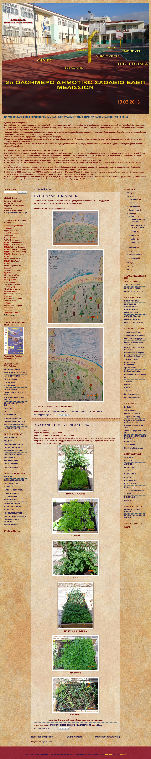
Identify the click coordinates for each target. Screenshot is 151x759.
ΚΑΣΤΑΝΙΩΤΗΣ (130, 474)
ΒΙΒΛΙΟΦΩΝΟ (129, 497)
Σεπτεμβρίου (134, 210)
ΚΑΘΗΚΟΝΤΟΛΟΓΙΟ (12, 376)
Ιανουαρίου (133, 258)
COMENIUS (8, 408)
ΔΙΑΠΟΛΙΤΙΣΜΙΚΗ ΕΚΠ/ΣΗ (14, 425)
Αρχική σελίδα (74, 736)
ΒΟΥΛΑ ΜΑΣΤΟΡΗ (11, 483)
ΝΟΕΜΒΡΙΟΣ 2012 (131, 301)
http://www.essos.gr (132, 394)
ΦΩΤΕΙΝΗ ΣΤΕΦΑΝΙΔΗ (13, 525)
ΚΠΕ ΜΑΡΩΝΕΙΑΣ (11, 464)
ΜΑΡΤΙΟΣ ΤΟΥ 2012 (132, 319)
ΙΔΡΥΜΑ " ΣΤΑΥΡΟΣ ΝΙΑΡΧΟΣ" (132, 511)
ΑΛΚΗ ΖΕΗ (8, 477)
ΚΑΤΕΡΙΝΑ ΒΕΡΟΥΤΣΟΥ (13, 490)
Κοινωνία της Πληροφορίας (135, 374)
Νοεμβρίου (133, 203)
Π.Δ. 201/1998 (9, 382)
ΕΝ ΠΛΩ (127, 500)
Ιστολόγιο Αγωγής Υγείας (134, 339)
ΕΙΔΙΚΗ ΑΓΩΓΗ (10, 415)
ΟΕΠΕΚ (127, 378)
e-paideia (128, 381)
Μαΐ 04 (134, 239)
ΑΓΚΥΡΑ (127, 471)
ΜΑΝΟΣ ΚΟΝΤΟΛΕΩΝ (12, 503)
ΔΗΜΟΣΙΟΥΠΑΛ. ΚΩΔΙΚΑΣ (14, 373)
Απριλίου (133, 247)
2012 (129, 266)
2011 (129, 270)
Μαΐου (131, 214)
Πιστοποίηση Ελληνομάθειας (130, 364)
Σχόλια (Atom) (47, 742)
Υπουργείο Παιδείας (132, 332)
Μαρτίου (132, 251)
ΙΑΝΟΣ (127, 487)
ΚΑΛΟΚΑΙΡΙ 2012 (131, 309)
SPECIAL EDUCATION (12, 418)
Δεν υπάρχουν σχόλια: (43, 415)
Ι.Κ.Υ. (6, 411)
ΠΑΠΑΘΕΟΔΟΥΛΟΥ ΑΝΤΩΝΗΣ (11, 520)
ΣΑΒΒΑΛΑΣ (129, 494)
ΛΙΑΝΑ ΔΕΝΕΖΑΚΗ (11, 493)
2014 (129, 196)
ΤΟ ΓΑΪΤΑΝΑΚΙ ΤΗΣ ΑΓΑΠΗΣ (56, 196)
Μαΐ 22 (134, 232)
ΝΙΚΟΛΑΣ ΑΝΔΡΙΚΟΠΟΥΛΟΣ (15, 516)
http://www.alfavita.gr (132, 397)
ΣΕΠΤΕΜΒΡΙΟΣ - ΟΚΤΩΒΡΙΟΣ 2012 (131, 305)
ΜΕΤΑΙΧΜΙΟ (129, 467)
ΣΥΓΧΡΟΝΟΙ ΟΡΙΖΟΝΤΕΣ (134, 490)
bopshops (109, 754)
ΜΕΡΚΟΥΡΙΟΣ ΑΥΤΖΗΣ (13, 513)
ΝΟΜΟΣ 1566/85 (10, 379)
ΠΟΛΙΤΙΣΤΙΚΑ (9, 441)
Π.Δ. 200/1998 (9, 386)
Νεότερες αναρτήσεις (43, 736)
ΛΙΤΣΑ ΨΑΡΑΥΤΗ (10, 496)
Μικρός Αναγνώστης (132, 413)
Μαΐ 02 (134, 243)
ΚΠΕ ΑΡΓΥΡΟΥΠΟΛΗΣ (13, 454)
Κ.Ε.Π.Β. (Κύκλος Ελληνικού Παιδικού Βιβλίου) (135, 421)
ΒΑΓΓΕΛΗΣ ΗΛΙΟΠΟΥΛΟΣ (14, 480)
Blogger (123, 754)
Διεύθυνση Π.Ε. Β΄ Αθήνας (134, 335)
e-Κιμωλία (128, 391)
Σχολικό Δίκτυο (130, 368)
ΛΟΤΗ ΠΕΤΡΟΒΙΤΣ (11, 500)
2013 (129, 263)
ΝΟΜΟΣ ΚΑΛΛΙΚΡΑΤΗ (12, 428)
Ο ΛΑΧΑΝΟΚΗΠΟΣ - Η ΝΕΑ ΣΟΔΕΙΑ (61, 425)
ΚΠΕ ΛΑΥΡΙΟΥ (9, 457)
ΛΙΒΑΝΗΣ (128, 464)
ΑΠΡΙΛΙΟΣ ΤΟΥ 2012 (132, 316)
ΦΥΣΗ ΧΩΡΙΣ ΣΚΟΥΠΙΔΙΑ (14, 451)
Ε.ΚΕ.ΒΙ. (127, 407)
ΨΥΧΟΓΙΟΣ (128, 457)
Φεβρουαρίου (134, 254)
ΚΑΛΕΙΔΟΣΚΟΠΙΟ (131, 484)
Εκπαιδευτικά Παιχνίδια (133, 356)
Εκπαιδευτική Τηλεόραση (134, 353)
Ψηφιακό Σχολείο (131, 359)
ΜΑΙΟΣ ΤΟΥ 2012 (131, 313)
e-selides (127, 384)
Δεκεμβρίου (134, 199)
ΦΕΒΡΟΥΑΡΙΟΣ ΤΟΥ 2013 (134, 291)
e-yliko (127, 387)
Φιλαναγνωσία (130, 410)
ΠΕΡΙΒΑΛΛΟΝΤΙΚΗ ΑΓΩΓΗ (14, 444)
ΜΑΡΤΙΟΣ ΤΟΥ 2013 (132, 288)
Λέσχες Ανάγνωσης (132, 417)
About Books (129, 445)
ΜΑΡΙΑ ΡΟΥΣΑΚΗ (11, 510)
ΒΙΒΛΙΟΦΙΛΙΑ (129, 441)
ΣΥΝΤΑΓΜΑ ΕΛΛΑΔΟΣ (12, 369)
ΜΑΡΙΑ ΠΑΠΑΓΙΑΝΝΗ (12, 506)
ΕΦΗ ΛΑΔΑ (8, 487)
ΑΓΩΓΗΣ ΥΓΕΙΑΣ (10, 438)
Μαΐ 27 (134, 217)
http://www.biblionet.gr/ (133, 448)
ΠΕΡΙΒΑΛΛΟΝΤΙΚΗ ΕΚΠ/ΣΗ (15, 421)
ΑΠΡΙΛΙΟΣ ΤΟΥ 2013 (132, 285)
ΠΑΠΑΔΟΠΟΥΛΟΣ (131, 480)
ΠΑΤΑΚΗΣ (128, 461)
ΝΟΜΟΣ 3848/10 (10, 389)
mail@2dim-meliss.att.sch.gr (15, 213)
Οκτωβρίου (133, 206)
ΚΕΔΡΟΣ (127, 477)
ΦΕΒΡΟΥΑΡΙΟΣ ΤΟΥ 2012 (134, 323)
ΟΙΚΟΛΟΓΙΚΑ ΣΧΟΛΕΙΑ (13, 447)
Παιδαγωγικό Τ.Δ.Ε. (132, 371)
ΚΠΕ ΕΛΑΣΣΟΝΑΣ (11, 467)
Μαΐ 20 (134, 235)
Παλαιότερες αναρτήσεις (106, 736)
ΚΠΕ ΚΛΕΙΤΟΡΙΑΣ (11, 460)
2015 (129, 193)
